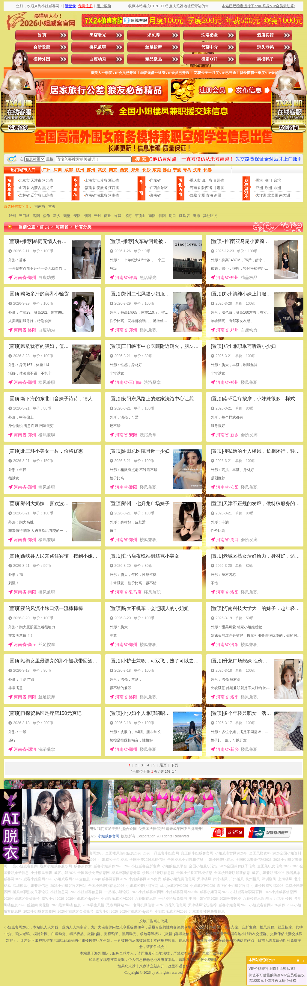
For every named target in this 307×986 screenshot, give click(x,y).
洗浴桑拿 (209, 35)
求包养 (153, 35)
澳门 (268, 180)
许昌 (117, 216)
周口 (172, 216)
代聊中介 (209, 47)
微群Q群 (209, 59)
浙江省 (113, 180)
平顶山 (140, 216)
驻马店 (184, 216)
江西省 (113, 188)
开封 (97, 216)
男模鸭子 (265, 59)
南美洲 (284, 195)
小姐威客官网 (108, 836)
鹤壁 (66, 216)
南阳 (152, 216)
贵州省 (218, 180)
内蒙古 (36, 188)
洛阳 (36, 216)
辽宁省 (36, 195)
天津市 (36, 180)
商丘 (107, 216)
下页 (174, 765)
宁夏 (201, 195)
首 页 (42, 35)
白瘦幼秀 (97, 59)
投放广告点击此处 (153, 921)
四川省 (206, 180)
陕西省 (206, 188)
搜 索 (140, 159)
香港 (259, 180)
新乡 (56, 216)
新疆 (217, 195)
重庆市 (195, 180)
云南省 (195, 188)
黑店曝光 (97, 35)
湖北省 (102, 195)
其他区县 (210, 216)
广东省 (155, 180)
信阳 (162, 216)
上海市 (90, 180)
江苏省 (102, 180)
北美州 (272, 195)
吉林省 (24, 195)
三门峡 (24, 216)
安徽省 (102, 188)
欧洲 (268, 188)
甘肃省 (218, 188)
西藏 (193, 195)
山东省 (47, 195)
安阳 (77, 216)
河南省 (113, 195)
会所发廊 (41, 47)
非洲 (277, 188)
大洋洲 (261, 195)
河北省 (47, 180)
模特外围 (41, 59)
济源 (196, 216)
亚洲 (259, 188)
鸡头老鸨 (265, 47)
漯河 (128, 216)
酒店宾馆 (265, 35)
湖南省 (90, 195)
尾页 (163, 765)
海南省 (155, 195)
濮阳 (87, 216)
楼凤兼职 (97, 47)
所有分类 (83, 227)
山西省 (24, 188)
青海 (209, 195)
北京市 (24, 180)
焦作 (46, 216)
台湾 (277, 180)
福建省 (90, 188)
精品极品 (153, 59)
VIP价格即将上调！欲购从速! (272, 969)
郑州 (12, 216)
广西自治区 (159, 188)
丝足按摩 (153, 47)
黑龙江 (47, 188)
